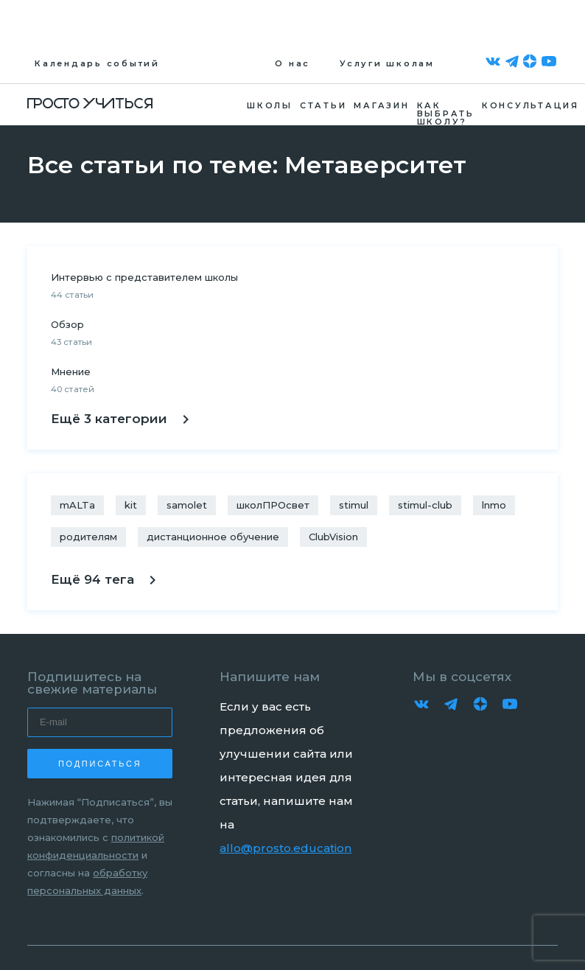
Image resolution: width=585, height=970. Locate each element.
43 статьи (71, 342)
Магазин (381, 105)
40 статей (72, 389)
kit (131, 505)
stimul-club (425, 505)
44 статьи (72, 295)
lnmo (494, 505)
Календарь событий (97, 63)
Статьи (323, 105)
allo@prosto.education (285, 848)
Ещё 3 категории (120, 418)
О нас (292, 63)
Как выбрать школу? (445, 112)
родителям (88, 536)
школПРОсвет (273, 505)
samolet (187, 505)
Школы (269, 105)
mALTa (77, 505)
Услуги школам (387, 63)
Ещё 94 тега (103, 579)
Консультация (530, 105)
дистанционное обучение (213, 536)
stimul (353, 505)
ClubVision (333, 536)
